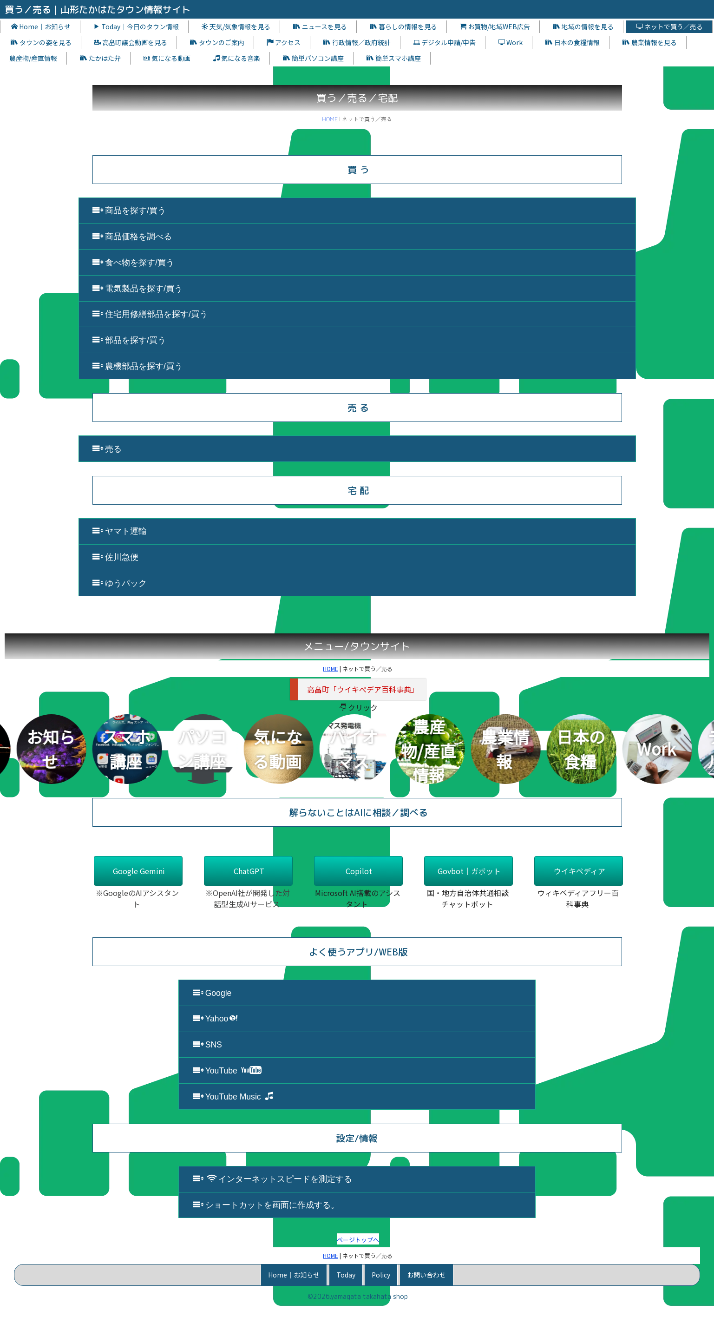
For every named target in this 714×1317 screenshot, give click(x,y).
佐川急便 (115, 557)
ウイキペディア (579, 870)
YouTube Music (233, 1096)
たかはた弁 (100, 58)
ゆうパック (119, 583)
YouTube (227, 1070)
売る (107, 449)
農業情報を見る (649, 42)
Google (212, 993)
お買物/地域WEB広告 (495, 26)
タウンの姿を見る (41, 42)
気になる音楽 (236, 58)
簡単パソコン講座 (313, 58)
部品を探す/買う (129, 340)
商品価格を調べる (132, 236)
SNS (207, 1044)
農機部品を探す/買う (137, 366)
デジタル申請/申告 (444, 42)
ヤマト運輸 (119, 531)
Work (510, 42)
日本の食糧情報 (572, 42)
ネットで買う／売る (669, 26)
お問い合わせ (426, 1274)
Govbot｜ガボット (469, 870)
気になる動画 (167, 58)
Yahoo (215, 1018)
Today (345, 1274)
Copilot (359, 870)
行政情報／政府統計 (357, 42)
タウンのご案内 (217, 42)
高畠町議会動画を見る (130, 42)
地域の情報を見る (583, 26)
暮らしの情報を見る (403, 26)
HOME (330, 119)
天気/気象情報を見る (236, 26)
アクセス (284, 42)
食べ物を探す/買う (133, 262)
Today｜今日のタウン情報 (136, 26)
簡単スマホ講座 (394, 58)
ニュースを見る (320, 26)
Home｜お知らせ (41, 26)
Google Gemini (139, 870)
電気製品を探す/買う (137, 288)
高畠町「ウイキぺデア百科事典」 (363, 689)
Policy (381, 1274)
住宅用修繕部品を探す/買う (150, 314)
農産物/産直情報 (33, 58)
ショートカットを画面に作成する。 (266, 1205)
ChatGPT (249, 870)
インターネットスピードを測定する (272, 1179)
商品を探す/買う (129, 210)
